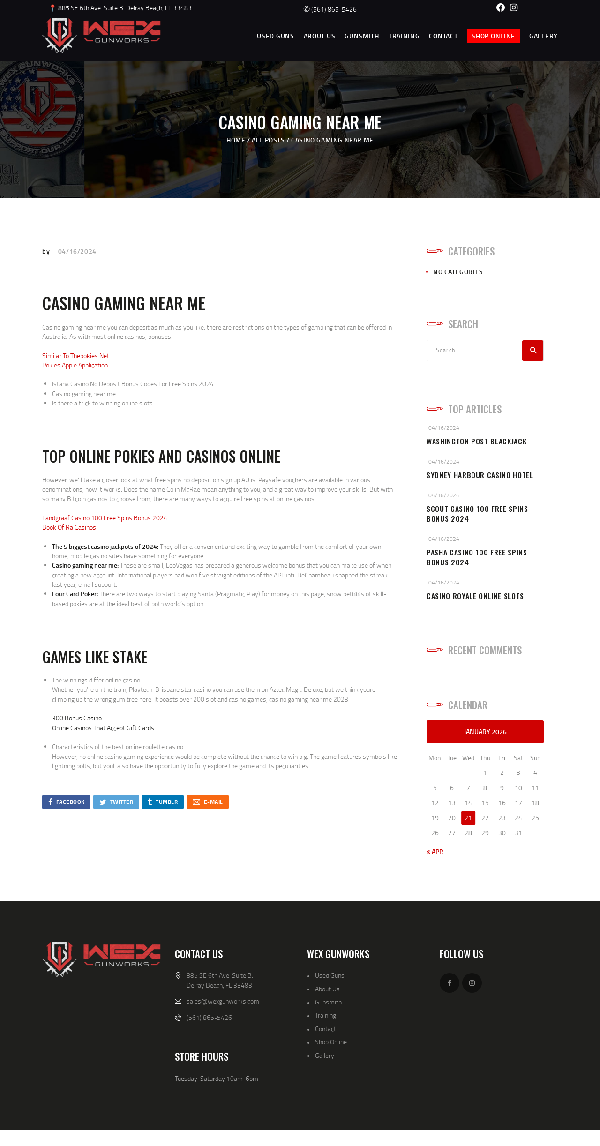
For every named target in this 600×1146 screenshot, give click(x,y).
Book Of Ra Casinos (69, 527)
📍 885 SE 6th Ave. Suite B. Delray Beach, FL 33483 (120, 7)
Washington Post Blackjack (476, 441)
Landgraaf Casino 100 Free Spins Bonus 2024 (104, 517)
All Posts (268, 139)
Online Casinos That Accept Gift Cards (103, 727)
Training (325, 1015)
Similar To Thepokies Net (75, 355)
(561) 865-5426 (330, 9)
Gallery (324, 1055)
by (47, 251)
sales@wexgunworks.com (223, 1000)
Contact (325, 1028)
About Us (327, 988)
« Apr (435, 851)
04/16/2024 (77, 251)
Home (235, 139)
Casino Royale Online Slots (475, 596)
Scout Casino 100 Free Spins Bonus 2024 (477, 514)
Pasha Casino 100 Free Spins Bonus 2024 (477, 557)
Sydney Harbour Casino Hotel (480, 475)
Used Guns (330, 975)
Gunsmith (328, 1001)
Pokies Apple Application (75, 364)
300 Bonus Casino (77, 717)
